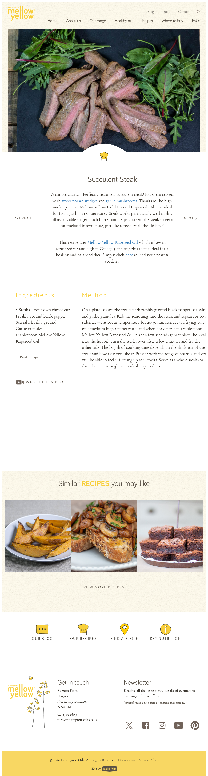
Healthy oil (123, 20)
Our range (98, 20)
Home (52, 20)
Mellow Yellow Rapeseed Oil (112, 242)
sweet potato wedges (79, 201)
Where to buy (172, 20)
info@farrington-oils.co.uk (77, 719)
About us (73, 20)
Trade (166, 11)
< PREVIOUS (22, 218)
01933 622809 (67, 714)
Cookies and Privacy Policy (138, 760)
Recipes (147, 20)
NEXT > (190, 218)
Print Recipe (29, 357)
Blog (150, 11)
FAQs (196, 20)
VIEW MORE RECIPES (104, 587)
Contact (184, 11)
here (129, 255)
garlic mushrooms (121, 201)
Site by (96, 768)
